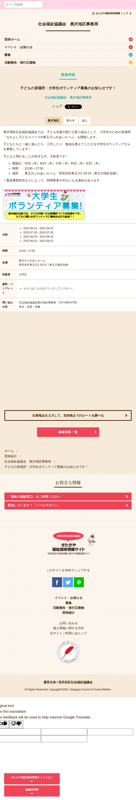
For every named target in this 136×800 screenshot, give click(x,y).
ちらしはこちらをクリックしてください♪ (48, 288)
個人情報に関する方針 (68, 628)
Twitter (68, 582)
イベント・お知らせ (18, 47)
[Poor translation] (16, 724)
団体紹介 (10, 456)
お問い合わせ (68, 623)
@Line (79, 582)
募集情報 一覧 (68, 432)
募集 (7, 55)
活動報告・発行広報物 (19, 62)
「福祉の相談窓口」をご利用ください (34, 496)
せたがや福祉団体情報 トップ (112, 13)
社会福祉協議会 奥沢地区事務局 (68, 97)
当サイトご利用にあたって (68, 633)
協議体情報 (32, 789)
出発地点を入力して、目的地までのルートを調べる (68, 415)
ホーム (9, 451)
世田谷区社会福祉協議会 (75, 682)
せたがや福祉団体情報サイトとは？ (32, 777)
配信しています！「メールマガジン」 (34, 505)
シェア (57, 106)
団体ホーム (12, 39)
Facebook (57, 582)
